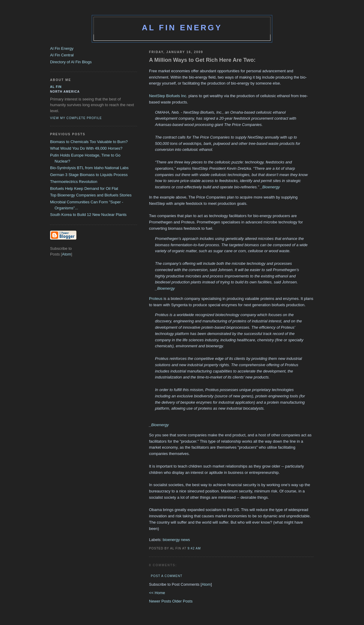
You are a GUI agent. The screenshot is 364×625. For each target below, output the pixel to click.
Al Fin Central (62, 55)
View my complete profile (76, 118)
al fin (56, 86)
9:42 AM (194, 548)
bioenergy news (176, 539)
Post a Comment (166, 576)
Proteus (156, 298)
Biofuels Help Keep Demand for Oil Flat (84, 188)
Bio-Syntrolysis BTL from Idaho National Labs (89, 168)
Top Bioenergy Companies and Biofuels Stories (91, 195)
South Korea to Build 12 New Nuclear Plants (88, 214)
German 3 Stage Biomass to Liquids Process (89, 174)
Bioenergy (271, 187)
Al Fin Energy (182, 27)
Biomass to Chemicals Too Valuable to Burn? (89, 141)
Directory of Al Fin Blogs (71, 62)
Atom (206, 584)
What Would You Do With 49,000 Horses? (86, 148)
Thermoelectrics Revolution (73, 181)
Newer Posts (160, 601)
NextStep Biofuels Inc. (168, 96)
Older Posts (182, 601)
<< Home (157, 593)
